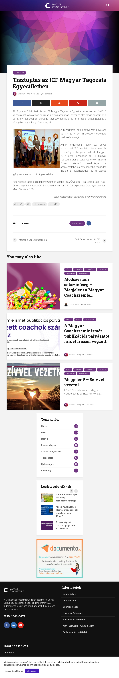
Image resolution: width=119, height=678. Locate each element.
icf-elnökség (39, 204)
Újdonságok (19, 73)
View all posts (77, 223)
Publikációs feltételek (74, 619)
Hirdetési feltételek (73, 613)
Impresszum (69, 600)
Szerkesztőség (72, 355)
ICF (28, 204)
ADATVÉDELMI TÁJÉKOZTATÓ (78, 626)
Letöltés (78, 269)
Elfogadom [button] (32, 671)
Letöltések (90, 269)
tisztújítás (53, 204)
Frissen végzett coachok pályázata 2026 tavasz (65, 525)
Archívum (19, 94)
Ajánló (69, 319)
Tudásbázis (70, 273)
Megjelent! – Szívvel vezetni (84, 382)
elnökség (18, 204)
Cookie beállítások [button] (14, 671)
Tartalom (102, 269)
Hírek (68, 269)
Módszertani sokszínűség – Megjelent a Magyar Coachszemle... (84, 287)
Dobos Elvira (71, 304)
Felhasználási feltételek (75, 632)
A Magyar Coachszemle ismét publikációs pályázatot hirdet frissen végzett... (86, 333)
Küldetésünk (69, 594)
